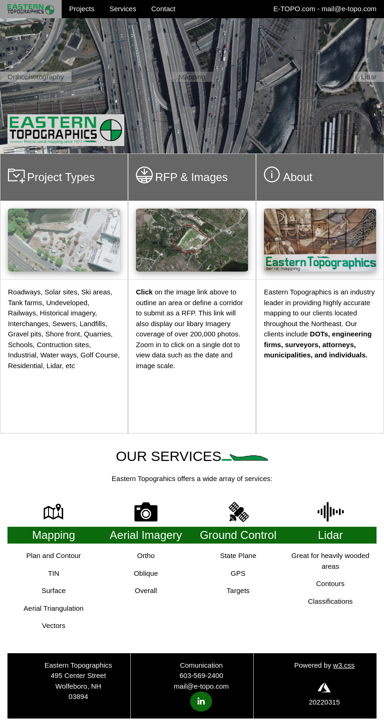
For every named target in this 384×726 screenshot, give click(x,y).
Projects (81, 9)
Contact (163, 9)
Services (122, 9)
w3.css (344, 665)
